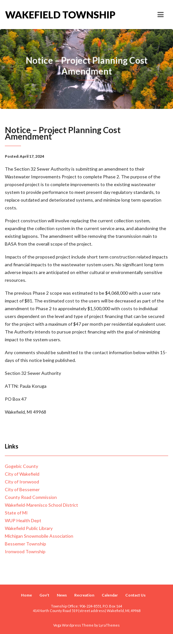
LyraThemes (109, 625)
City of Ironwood (22, 481)
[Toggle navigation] (160, 14)
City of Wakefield (22, 474)
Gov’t (44, 595)
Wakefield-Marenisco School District (41, 505)
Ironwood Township (25, 551)
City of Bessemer (22, 489)
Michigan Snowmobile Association (39, 536)
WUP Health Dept (23, 520)
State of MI (16, 512)
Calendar (110, 595)
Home (26, 595)
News (62, 595)
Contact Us (135, 595)
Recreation (84, 595)
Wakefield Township (45, 14)
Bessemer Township (25, 543)
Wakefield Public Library (29, 528)
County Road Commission (31, 497)
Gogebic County (21, 466)
